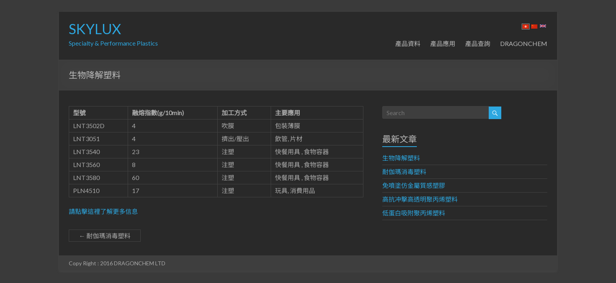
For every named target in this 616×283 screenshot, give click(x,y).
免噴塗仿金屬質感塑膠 (413, 185)
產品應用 (442, 43)
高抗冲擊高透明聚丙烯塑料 (420, 199)
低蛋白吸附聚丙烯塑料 (413, 213)
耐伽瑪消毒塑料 (104, 235)
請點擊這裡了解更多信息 (103, 211)
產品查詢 (477, 43)
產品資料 (407, 43)
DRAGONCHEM (523, 43)
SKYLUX (95, 28)
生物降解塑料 (401, 158)
